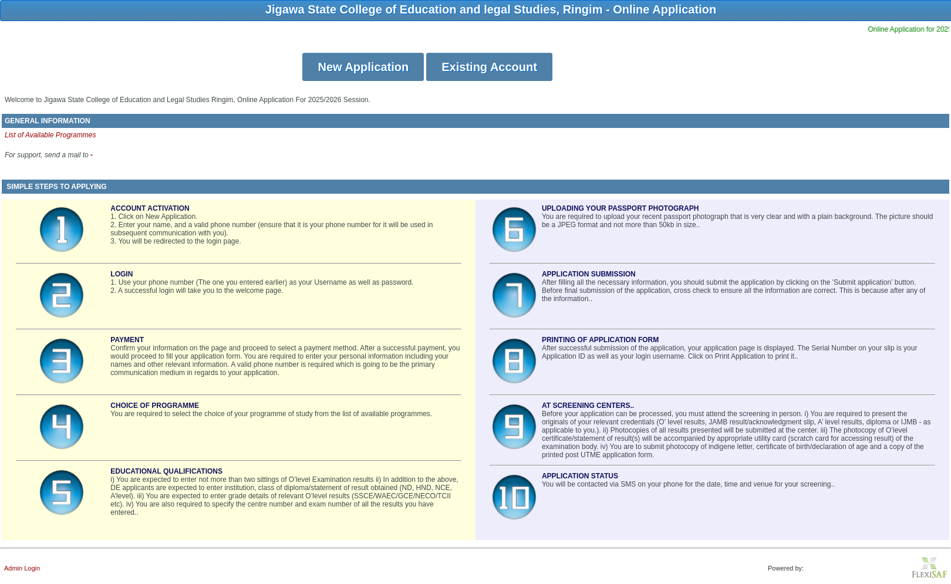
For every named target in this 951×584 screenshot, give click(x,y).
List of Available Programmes (50, 135)
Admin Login (22, 568)
